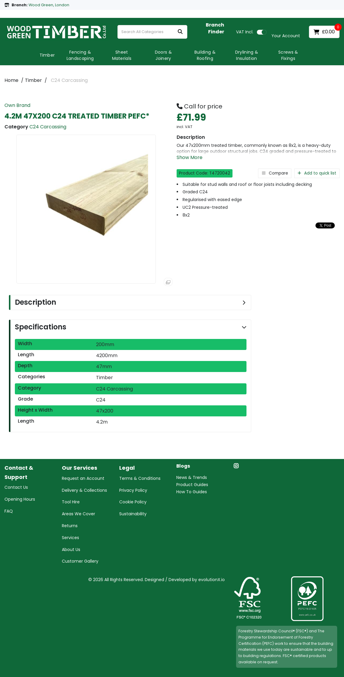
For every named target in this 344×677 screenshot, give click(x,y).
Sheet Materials (122, 55)
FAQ (8, 511)
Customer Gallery (80, 561)
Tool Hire (71, 502)
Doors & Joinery (163, 55)
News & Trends (191, 477)
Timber (47, 55)
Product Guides (192, 485)
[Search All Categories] (152, 32)
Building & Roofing (205, 55)
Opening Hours (19, 499)
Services (70, 538)
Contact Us (16, 487)
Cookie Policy (133, 502)
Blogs (183, 466)
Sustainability (133, 514)
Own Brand (17, 105)
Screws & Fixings (288, 55)
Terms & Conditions (140, 478)
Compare (274, 173)
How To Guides (191, 492)
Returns (70, 526)
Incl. (244, 32)
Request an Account (83, 478)
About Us (71, 550)
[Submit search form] (180, 32)
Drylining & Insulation (246, 55)
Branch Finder (215, 28)
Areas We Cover (78, 514)
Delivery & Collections (84, 490)
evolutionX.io (211, 580)
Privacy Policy (133, 490)
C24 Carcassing (69, 80)
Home (11, 80)
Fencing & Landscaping (80, 55)
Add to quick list (317, 173)
